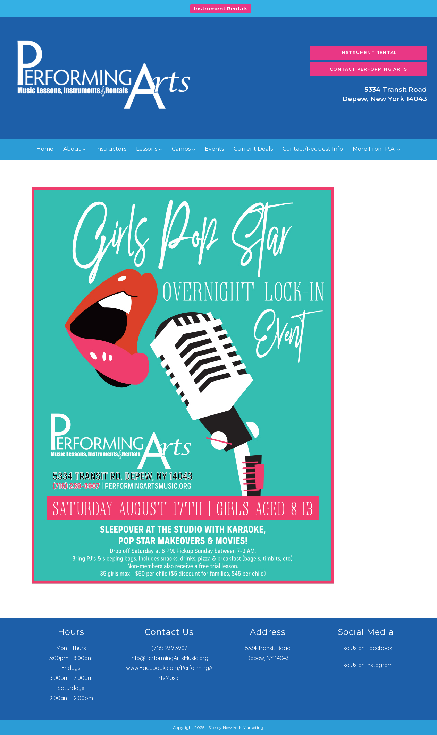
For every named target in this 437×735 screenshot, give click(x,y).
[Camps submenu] (193, 149)
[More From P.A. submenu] (399, 149)
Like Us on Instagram (366, 665)
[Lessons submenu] (160, 149)
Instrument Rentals (221, 8)
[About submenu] (84, 149)
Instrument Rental (368, 52)
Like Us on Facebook (365, 648)
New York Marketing (243, 727)
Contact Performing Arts (368, 69)
